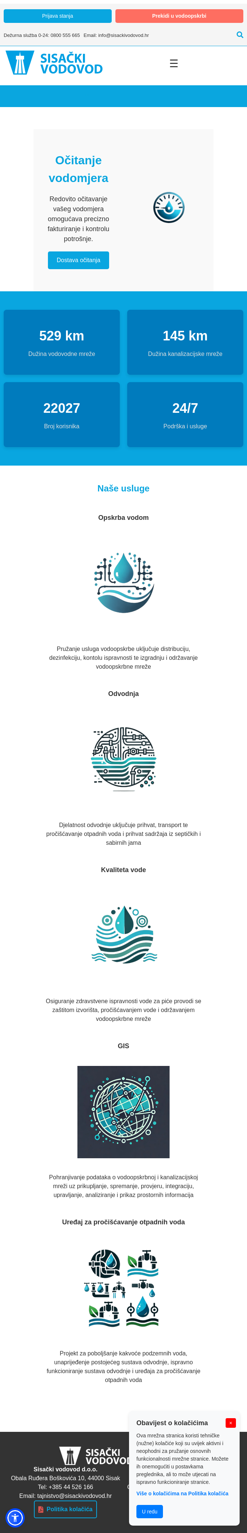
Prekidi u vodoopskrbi (179, 16)
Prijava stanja (57, 16)
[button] (15, 1518)
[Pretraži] (238, 35)
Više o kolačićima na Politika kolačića (182, 1493)
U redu (149, 1512)
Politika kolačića (65, 1509)
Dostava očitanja (78, 260)
